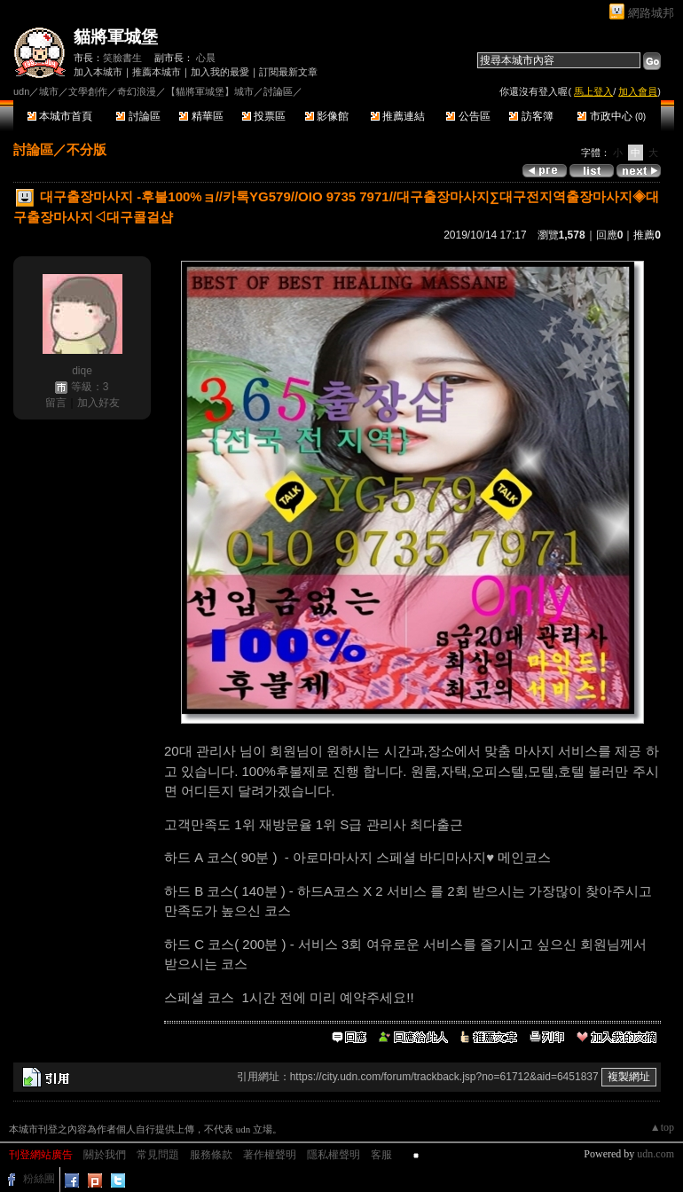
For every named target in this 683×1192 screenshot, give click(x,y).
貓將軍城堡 (116, 36)
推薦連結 (398, 116)
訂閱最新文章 (288, 72)
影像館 (327, 116)
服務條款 (211, 1155)
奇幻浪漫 (136, 91)
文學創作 (87, 91)
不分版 (86, 149)
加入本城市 (98, 72)
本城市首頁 (59, 116)
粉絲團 (39, 1178)
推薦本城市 (156, 72)
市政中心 (611, 116)
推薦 (647, 235)
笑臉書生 (122, 57)
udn (21, 91)
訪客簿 (531, 116)
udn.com (655, 1154)
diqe (82, 371)
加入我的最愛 (220, 72)
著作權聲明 (269, 1155)
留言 (56, 402)
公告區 (468, 116)
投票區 (264, 116)
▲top (662, 1127)
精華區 (201, 116)
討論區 (138, 116)
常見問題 (158, 1155)
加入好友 (98, 402)
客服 (381, 1155)
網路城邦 (651, 13)
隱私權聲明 (333, 1155)
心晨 (206, 57)
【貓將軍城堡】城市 (210, 91)
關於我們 (104, 1155)
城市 (49, 91)
